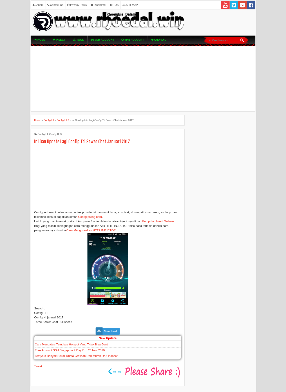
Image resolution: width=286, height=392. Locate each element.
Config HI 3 (55, 134)
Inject (59, 39)
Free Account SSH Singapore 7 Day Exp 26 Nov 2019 (70, 350)
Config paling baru (90, 217)
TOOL (78, 39)
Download (110, 331)
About (38, 5)
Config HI (43, 134)
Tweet (38, 366)
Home (39, 39)
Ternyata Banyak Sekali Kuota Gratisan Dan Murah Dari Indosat (76, 356)
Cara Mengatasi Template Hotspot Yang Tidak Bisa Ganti (71, 344)
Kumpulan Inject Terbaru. (158, 221)
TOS (114, 5)
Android (159, 39)
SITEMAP (130, 5)
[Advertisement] (143, 78)
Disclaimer (98, 5)
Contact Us (55, 5)
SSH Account (102, 39)
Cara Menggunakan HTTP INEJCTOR (91, 230)
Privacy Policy (77, 5)
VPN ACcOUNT (132, 39)
